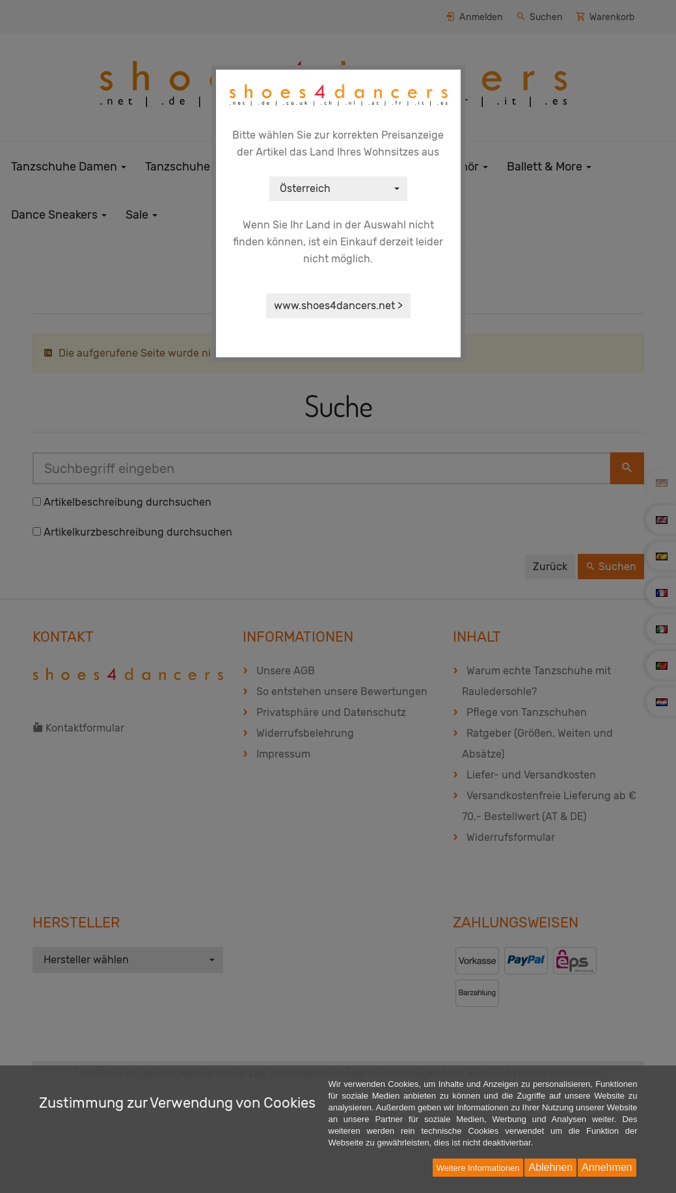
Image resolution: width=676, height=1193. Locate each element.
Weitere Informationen (478, 1168)
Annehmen (607, 1167)
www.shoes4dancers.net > (338, 305)
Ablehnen (550, 1167)
